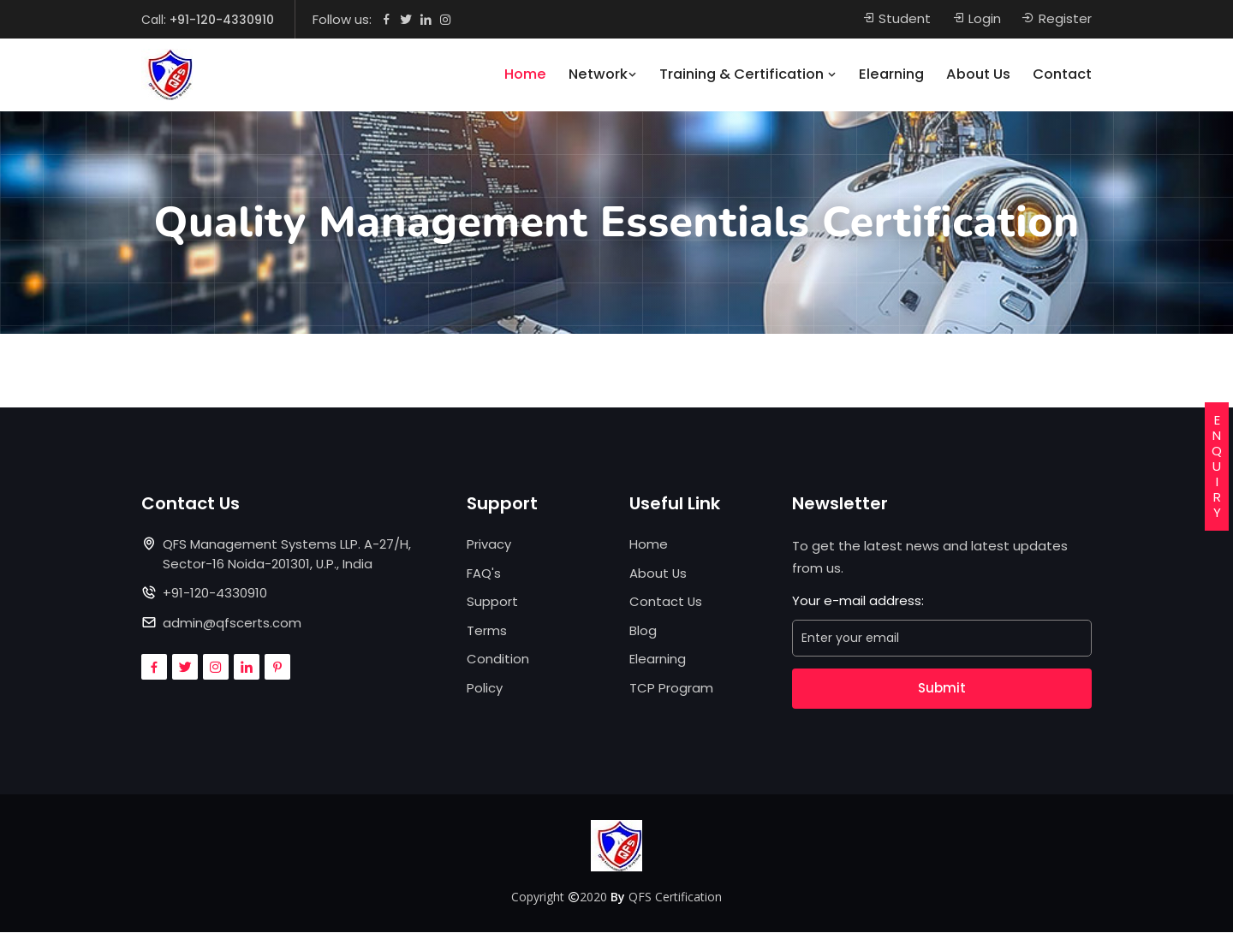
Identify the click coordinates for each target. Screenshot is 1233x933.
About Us (978, 75)
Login (976, 19)
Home (525, 75)
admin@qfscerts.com (232, 623)
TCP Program (671, 688)
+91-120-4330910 (222, 19)
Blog (643, 630)
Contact (1062, 75)
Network (603, 75)
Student (896, 19)
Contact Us (666, 602)
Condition (498, 660)
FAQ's (484, 573)
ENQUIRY (1217, 466)
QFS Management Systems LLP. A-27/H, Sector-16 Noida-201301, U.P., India (287, 554)
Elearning (891, 75)
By (618, 896)
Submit (942, 689)
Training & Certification (748, 75)
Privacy (489, 545)
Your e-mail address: (858, 601)
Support (492, 602)
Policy (485, 688)
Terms (487, 630)
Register (1057, 19)
